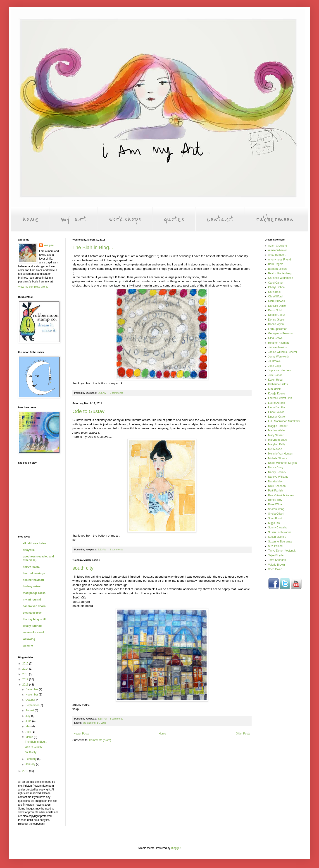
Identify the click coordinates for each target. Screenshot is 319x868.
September (33, 705)
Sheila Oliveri (276, 513)
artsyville (29, 550)
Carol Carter (275, 282)
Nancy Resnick (277, 472)
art (84, 722)
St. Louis (101, 722)
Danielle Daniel (277, 305)
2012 (25, 679)
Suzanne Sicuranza (280, 541)
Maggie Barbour (277, 426)
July (28, 715)
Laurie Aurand (276, 402)
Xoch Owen (275, 569)
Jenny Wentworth (278, 356)
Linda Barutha (276, 407)
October (31, 699)
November (32, 694)
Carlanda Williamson (280, 278)
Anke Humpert (277, 254)
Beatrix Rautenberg (279, 273)
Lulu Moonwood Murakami (284, 421)
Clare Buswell (276, 301)
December (32, 689)
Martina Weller (277, 430)
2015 (25, 663)
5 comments (116, 392)
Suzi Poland (275, 546)
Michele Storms (277, 458)
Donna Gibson (277, 319)
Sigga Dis (274, 523)
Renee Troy (275, 499)
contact (220, 219)
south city (82, 568)
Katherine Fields (278, 384)
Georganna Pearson (280, 333)
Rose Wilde (275, 504)
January (31, 764)
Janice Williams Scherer (282, 352)
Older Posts (243, 733)
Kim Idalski (274, 389)
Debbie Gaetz (276, 314)
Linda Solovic (276, 412)
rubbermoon (274, 219)
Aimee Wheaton (277, 250)
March (30, 737)
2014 (25, 668)
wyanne (28, 645)
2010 (25, 771)
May (28, 726)
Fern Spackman (277, 329)
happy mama (31, 566)
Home (162, 733)
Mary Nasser (275, 435)
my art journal (32, 599)
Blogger (175, 848)
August (30, 710)
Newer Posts (81, 733)
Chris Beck (274, 292)
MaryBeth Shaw (277, 439)
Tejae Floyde (275, 555)
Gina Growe (275, 338)
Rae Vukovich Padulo (281, 495)
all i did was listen (34, 543)
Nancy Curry (275, 467)
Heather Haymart (278, 342)
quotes (174, 219)
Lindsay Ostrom (277, 416)
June (29, 721)
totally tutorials (32, 625)
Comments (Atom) (100, 740)
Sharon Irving (276, 509)
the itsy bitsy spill (34, 619)
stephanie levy (32, 612)
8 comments (116, 549)
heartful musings (34, 573)
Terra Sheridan (277, 560)
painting (91, 722)
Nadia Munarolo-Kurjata (282, 462)
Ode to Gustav (88, 411)
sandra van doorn (34, 606)
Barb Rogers (275, 264)
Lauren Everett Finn (280, 398)
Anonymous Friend (279, 259)
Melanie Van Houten (280, 453)
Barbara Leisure (277, 268)
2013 (25, 674)
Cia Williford (275, 296)
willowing (29, 639)
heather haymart (33, 579)
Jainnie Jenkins (277, 347)
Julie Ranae (275, 375)
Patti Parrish (275, 490)
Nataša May (275, 481)
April (29, 731)
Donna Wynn (276, 324)
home (30, 219)
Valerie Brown (276, 564)
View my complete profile (33, 286)
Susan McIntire (277, 536)
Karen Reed (275, 379)
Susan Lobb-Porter (279, 532)
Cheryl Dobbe (276, 287)
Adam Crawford (277, 245)
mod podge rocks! (34, 593)
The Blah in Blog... (92, 247)
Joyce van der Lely (279, 370)
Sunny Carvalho (277, 527)
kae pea (49, 245)
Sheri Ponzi (275, 518)
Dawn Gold (274, 310)
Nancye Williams (278, 476)
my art (74, 219)
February (31, 759)
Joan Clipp (274, 365)
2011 (25, 684)
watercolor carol (33, 632)
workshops (125, 219)
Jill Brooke (274, 361)
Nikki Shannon (277, 486)
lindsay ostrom (32, 586)
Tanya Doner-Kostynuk (281, 550)
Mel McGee (275, 449)
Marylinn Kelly (276, 444)
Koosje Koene (276, 393)
